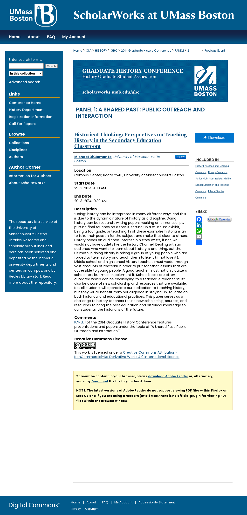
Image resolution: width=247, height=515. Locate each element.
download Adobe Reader (168, 376)
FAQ (105, 502)
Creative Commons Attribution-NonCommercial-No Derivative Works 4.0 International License (126, 354)
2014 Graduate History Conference (146, 50)
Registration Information (30, 116)
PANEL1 (180, 50)
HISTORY (101, 50)
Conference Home (25, 102)
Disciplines (18, 149)
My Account (123, 502)
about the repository (37, 282)
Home (77, 50)
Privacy (76, 509)
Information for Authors (30, 175)
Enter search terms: (25, 59)
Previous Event (215, 50)
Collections (19, 142)
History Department (26, 109)
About (92, 502)
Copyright (91, 509)
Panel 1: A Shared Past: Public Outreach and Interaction (140, 113)
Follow (181, 156)
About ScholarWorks (27, 182)
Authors (16, 156)
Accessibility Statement (156, 502)
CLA (89, 50)
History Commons (217, 172)
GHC (114, 50)
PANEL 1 (80, 322)
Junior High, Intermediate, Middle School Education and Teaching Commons (213, 184)
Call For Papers (22, 123)
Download (215, 138)
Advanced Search (24, 82)
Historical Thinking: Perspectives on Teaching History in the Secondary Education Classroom (130, 140)
